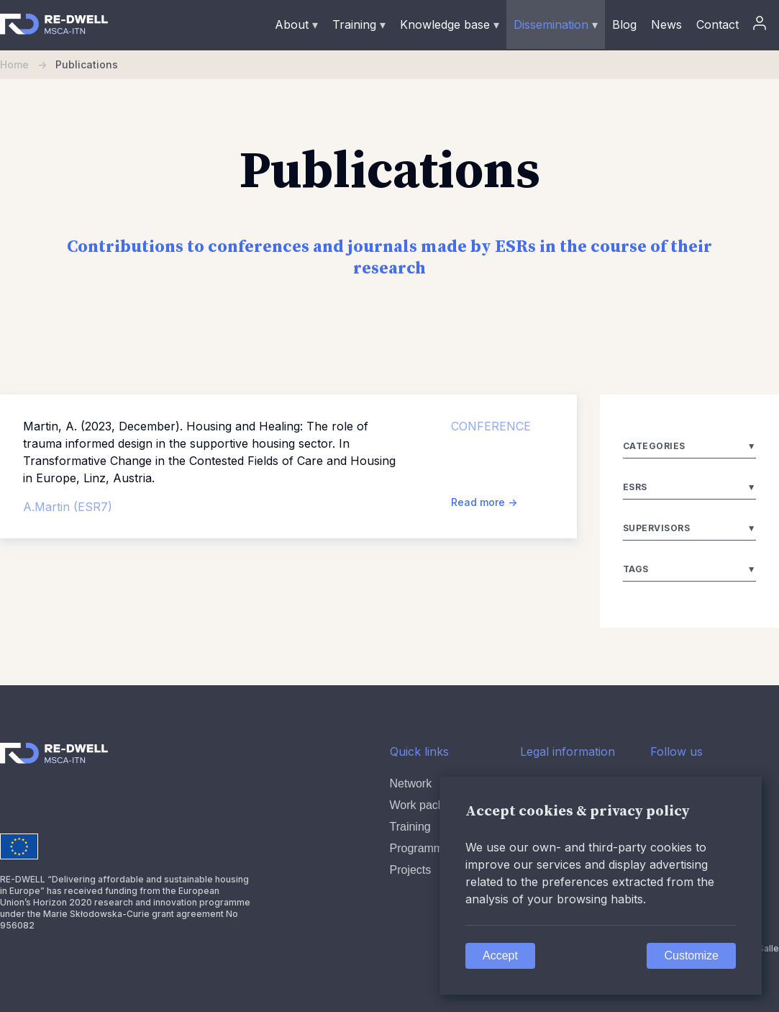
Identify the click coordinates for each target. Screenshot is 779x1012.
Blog (624, 24)
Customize (691, 955)
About (296, 24)
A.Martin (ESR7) (67, 507)
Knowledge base (449, 24)
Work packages (429, 805)
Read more (484, 502)
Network (411, 783)
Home (27, 64)
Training (359, 24)
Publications (86, 64)
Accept (500, 955)
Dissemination (556, 24)
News (666, 24)
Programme (420, 848)
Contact (717, 24)
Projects (411, 870)
